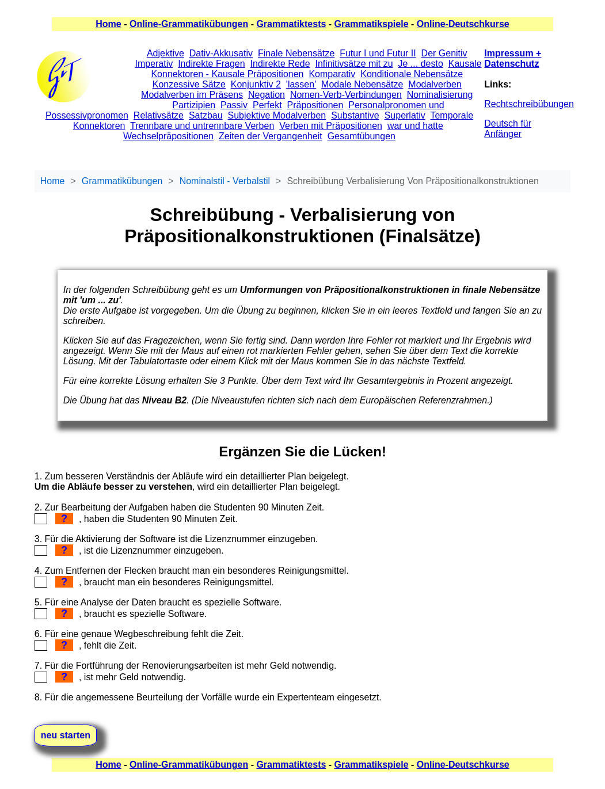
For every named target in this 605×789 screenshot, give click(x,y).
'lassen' (301, 84)
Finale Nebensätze (296, 53)
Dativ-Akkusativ (221, 53)
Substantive (355, 115)
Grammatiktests (291, 24)
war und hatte (415, 126)
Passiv (234, 105)
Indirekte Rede (280, 63)
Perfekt (267, 105)
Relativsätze (159, 115)
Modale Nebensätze (362, 84)
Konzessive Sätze (189, 84)
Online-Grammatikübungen (189, 24)
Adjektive (165, 53)
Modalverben (435, 84)
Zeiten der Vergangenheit (270, 136)
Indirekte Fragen (211, 63)
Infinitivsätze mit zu (354, 63)
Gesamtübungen (361, 136)
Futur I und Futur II (378, 53)
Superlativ (405, 115)
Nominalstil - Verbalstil (225, 181)
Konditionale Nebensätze (411, 74)
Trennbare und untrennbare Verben (202, 126)
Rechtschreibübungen (529, 104)
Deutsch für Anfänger (507, 129)
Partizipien (193, 105)
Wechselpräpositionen (168, 136)
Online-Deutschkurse (463, 24)
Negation (266, 95)
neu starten (65, 735)
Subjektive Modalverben (277, 115)
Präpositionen (315, 105)
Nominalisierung (440, 95)
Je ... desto (420, 63)
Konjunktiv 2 (256, 84)
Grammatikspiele (371, 24)
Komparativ (332, 74)
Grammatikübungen (122, 181)
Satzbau (206, 115)
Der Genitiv (444, 53)
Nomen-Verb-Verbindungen (346, 95)
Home (108, 24)
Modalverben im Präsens (192, 95)
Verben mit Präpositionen (330, 126)
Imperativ (154, 63)
